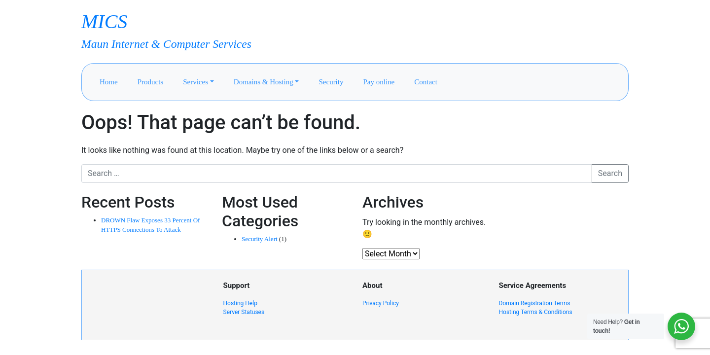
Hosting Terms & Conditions (535, 312)
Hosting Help (240, 303)
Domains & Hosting (263, 82)
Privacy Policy (380, 303)
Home (109, 82)
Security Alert (260, 239)
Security (331, 82)
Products (151, 82)
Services (195, 82)
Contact (425, 82)
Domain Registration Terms (534, 303)
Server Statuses (244, 312)
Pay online (378, 82)
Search (610, 173)
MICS (104, 21)
